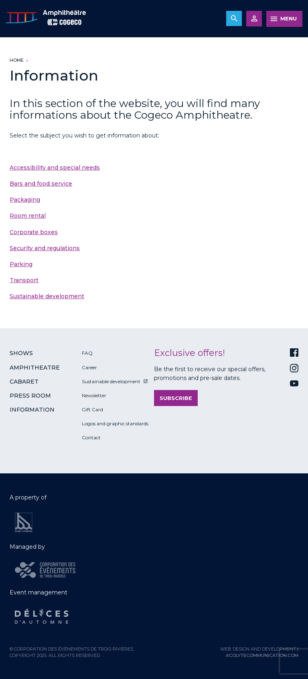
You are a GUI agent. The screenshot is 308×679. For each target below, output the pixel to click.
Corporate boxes (34, 232)
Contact (91, 437)
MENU (288, 18)
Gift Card (92, 409)
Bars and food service (41, 183)
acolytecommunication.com (262, 655)
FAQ (87, 353)
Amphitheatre (35, 367)
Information (32, 409)
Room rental (28, 215)
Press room (30, 395)
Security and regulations (45, 248)
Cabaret (24, 381)
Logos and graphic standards (115, 423)
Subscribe (176, 398)
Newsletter (94, 395)
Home (17, 60)
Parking (21, 264)
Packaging (25, 199)
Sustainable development (47, 296)
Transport (24, 280)
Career (89, 367)
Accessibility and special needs (55, 167)
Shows (21, 353)
